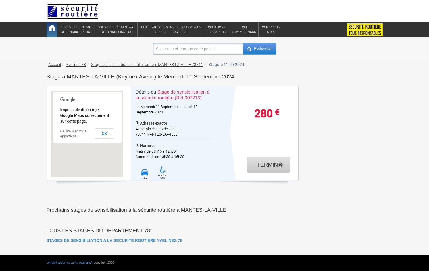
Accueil (54, 64)
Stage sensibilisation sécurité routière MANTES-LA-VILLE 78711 (147, 64)
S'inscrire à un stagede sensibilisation (116, 29)
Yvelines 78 (76, 64)
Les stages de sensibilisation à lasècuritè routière (171, 29)
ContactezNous (271, 29)
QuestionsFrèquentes (217, 29)
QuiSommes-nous (244, 29)
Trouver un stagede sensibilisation (77, 29)
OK (104, 133)
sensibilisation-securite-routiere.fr (70, 262)
